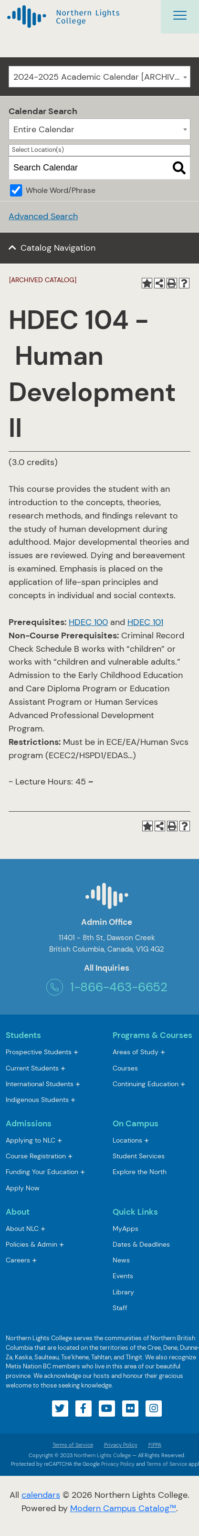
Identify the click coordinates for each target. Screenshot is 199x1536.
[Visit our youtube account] (107, 1408)
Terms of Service (72, 1444)
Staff (120, 1307)
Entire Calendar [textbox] (43, 129)
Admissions (29, 1123)
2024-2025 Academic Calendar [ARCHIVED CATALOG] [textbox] (101, 77)
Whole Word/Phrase (60, 190)
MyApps (125, 1229)
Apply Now (23, 1188)
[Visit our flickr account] (130, 1408)
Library (123, 1292)
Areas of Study (135, 1052)
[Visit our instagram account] (154, 1408)
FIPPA (152, 1444)
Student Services (139, 1156)
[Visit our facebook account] (83, 1408)
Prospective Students (39, 1052)
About (18, 1212)
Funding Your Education (42, 1171)
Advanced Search (43, 216)
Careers (18, 1260)
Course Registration (36, 1156)
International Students (39, 1084)
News (121, 1260)
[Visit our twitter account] (60, 1408)
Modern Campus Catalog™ (123, 1508)
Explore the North (140, 1171)
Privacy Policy (120, 1444)
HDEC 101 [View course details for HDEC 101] (145, 622)
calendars (40, 1495)
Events (123, 1275)
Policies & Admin (31, 1244)
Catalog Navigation (58, 248)
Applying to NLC (30, 1140)
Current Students (32, 1068)
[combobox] (99, 76)
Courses (125, 1069)
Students (23, 1035)
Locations (127, 1140)
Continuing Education (145, 1084)
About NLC (22, 1228)
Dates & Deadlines (141, 1244)
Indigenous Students (37, 1099)
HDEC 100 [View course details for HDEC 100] (88, 622)
